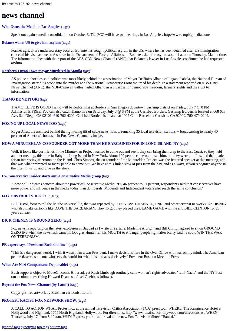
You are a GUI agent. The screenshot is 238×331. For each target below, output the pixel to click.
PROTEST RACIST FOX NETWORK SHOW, (39, 300)
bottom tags (58, 327)
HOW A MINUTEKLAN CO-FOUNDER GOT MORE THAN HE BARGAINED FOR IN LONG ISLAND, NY (90, 143)
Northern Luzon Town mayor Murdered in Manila (42, 71)
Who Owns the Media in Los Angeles (31, 27)
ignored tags (11, 327)
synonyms (28, 327)
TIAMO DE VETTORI (20, 99)
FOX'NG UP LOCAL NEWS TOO (29, 123)
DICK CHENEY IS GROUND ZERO (32, 220)
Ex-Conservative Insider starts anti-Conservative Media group (51, 176)
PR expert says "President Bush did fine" (34, 245)
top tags (43, 327)
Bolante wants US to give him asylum (31, 42)
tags (66, 27)
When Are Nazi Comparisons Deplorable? (35, 265)
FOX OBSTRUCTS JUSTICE (26, 196)
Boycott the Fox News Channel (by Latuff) (35, 285)
